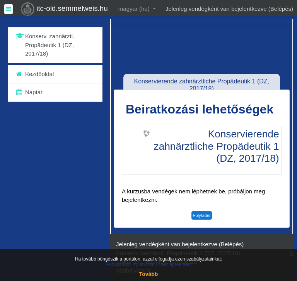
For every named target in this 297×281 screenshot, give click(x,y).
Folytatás (201, 215)
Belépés (280, 8)
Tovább (148, 274)
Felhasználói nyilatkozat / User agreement (148, 264)
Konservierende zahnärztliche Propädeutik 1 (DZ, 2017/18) (216, 146)
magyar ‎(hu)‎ (134, 8)
